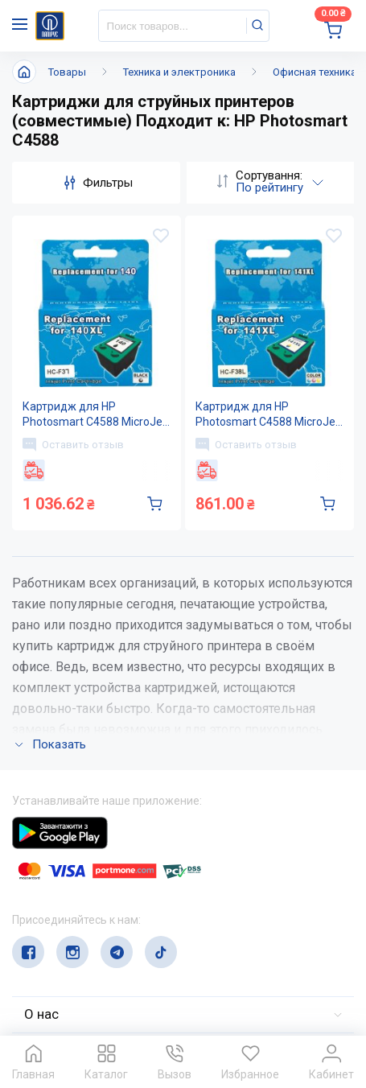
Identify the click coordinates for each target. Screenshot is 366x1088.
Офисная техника (314, 72)
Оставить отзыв (73, 444)
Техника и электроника (179, 72)
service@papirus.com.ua (89, 927)
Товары (67, 72)
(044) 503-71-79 (86, 896)
